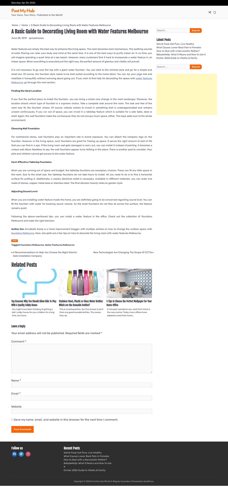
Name (16, 381)
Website (16, 407)
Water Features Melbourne (61, 245)
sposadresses (36, 38)
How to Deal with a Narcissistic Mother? (178, 51)
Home (14, 240)
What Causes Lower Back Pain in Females (179, 47)
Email (16, 394)
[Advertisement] (187, 94)
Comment (18, 342)
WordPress (149, 482)
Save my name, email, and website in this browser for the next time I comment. (66, 420)
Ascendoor (126, 482)
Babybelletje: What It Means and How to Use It (182, 54)
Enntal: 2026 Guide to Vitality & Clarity (178, 58)
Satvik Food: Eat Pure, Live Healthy (176, 44)
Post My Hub (25, 10)
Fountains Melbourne (32, 245)
